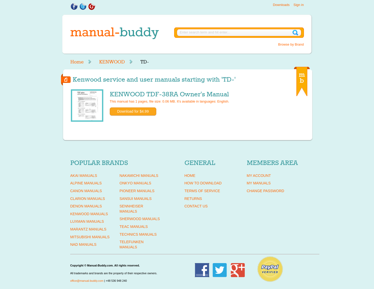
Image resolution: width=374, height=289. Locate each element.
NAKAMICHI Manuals (139, 176)
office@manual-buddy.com (87, 280)
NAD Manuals (83, 244)
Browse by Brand (291, 44)
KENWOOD (112, 61)
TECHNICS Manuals (138, 234)
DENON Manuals (86, 206)
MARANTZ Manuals (88, 229)
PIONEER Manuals (137, 191)
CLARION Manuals (87, 199)
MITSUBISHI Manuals (90, 237)
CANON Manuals (86, 191)
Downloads (281, 5)
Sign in (299, 5)
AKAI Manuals (83, 176)
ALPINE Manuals (86, 183)
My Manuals (259, 183)
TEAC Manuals (134, 227)
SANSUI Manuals (136, 199)
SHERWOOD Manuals (140, 219)
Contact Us (196, 206)
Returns (193, 199)
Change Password (265, 191)
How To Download (203, 183)
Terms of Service (202, 191)
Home (77, 61)
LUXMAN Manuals (87, 221)
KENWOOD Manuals (89, 214)
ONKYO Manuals (135, 183)
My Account (259, 176)
